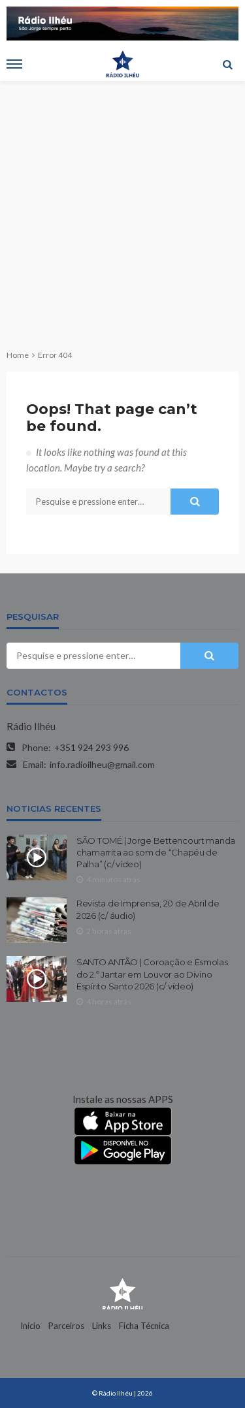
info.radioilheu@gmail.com (102, 764)
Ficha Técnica (144, 1325)
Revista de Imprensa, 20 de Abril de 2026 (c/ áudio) (148, 909)
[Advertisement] (122, 210)
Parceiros (66, 1325)
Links (101, 1325)
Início (30, 1325)
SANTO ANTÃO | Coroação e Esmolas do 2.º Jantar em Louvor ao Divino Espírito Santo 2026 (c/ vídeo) (152, 974)
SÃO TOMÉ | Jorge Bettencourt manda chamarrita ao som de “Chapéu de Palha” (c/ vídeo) (155, 852)
